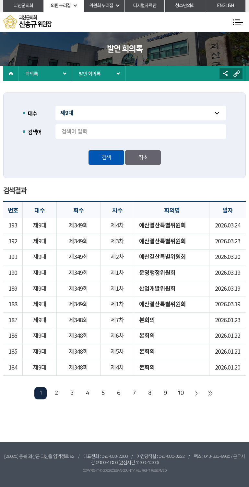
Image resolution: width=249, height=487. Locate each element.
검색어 (35, 132)
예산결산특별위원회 (162, 225)
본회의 (147, 320)
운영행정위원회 (157, 272)
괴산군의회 (23, 5)
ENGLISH (225, 5)
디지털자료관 (144, 5)
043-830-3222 (171, 456)
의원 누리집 (61, 5)
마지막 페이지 (210, 393)
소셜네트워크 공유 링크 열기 (225, 73)
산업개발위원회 (157, 288)
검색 (106, 157)
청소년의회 (185, 5)
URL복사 (237, 73)
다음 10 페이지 (196, 393)
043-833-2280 (114, 456)
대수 (32, 113)
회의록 (31, 73)
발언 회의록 (90, 73)
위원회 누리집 (101, 5)
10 (181, 393)
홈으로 (11, 73)
